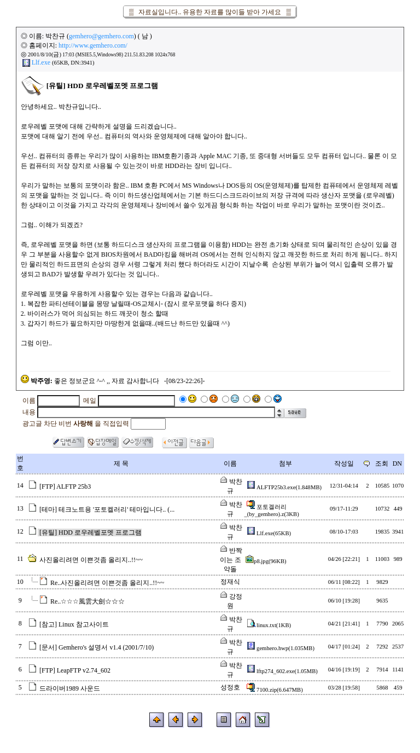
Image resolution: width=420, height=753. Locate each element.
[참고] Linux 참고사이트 (74, 624)
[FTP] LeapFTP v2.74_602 (74, 670)
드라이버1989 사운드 (69, 688)
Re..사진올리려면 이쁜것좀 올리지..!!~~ (107, 583)
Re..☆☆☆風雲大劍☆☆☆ (87, 601)
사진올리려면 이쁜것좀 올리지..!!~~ (91, 560)
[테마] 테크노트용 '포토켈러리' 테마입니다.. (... (106, 509)
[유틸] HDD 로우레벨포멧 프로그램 (90, 532)
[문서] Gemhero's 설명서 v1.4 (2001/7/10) (96, 647)
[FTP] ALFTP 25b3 (65, 486)
